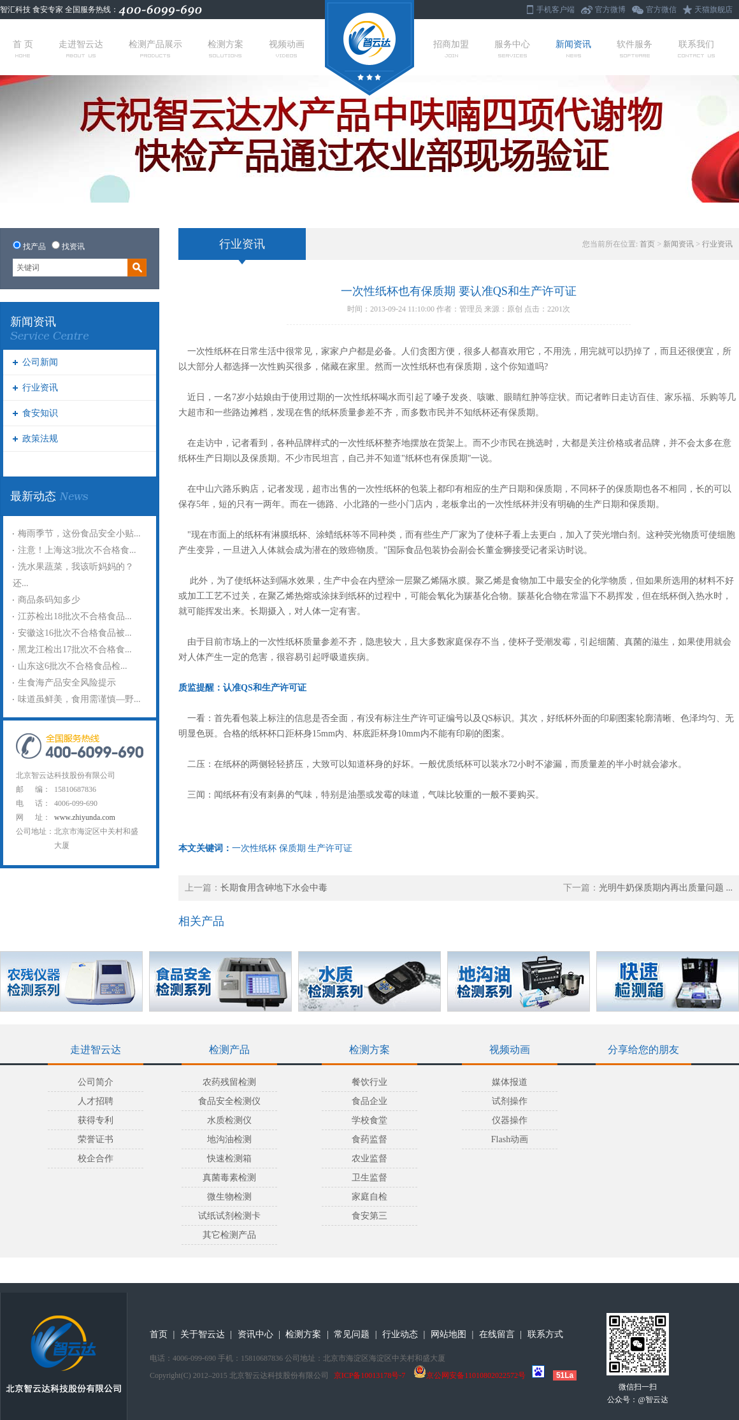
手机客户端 (555, 9)
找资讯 (73, 246)
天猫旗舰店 (713, 9)
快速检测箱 (229, 1158)
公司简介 (95, 1082)
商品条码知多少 (49, 600)
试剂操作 (509, 1101)
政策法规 (40, 438)
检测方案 (225, 48)
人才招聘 (95, 1101)
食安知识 (40, 413)
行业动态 (400, 1334)
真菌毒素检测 (229, 1177)
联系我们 (696, 48)
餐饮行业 (369, 1082)
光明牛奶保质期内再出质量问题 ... (666, 888)
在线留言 (497, 1334)
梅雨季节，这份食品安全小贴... (79, 533)
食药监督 (369, 1139)
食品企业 (369, 1101)
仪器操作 (509, 1120)
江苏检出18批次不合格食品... (75, 616)
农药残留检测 (229, 1082)
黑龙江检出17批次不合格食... (75, 649)
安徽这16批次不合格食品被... (75, 633)
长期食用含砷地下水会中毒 (273, 888)
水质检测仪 (229, 1120)
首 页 (23, 48)
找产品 (34, 246)
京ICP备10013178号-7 (370, 1375)
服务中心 (512, 48)
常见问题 (352, 1334)
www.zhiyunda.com (84, 817)
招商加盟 (451, 48)
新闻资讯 (573, 48)
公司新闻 (40, 362)
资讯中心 (255, 1334)
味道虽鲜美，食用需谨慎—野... (79, 699)
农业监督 (369, 1158)
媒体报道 (509, 1082)
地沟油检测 (229, 1139)
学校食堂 (369, 1120)
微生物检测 (229, 1196)
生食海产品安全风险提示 (67, 682)
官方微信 (661, 9)
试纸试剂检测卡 (229, 1216)
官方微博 (610, 9)
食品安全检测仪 (229, 1101)
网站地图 (448, 1334)
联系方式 (545, 1334)
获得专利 (95, 1120)
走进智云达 (81, 48)
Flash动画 (509, 1139)
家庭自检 (369, 1196)
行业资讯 (40, 387)
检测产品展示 (155, 48)
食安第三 (369, 1216)
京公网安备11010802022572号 (469, 1375)
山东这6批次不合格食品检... (72, 666)
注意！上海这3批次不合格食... (77, 550)
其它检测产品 (229, 1235)
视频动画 (287, 48)
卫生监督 (369, 1177)
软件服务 (634, 48)
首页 (647, 244)
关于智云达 (202, 1334)
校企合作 (95, 1158)
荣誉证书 (95, 1139)
